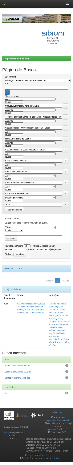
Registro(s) (56, 249)
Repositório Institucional (16, 59)
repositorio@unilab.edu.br (58, 420)
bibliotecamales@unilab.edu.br (39, 455)
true (6, 393)
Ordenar (31, 249)
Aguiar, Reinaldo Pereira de (17, 365)
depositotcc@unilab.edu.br (58, 429)
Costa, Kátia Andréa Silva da (18, 372)
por (6, 83)
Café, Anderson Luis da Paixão (57, 310)
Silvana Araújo (53, 458)
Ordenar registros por (44, 246)
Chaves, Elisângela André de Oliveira (58, 315)
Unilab (7, 433)
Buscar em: (10, 77)
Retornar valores (14, 210)
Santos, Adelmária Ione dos (17, 378)
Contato (58, 412)
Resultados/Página (14, 246)
